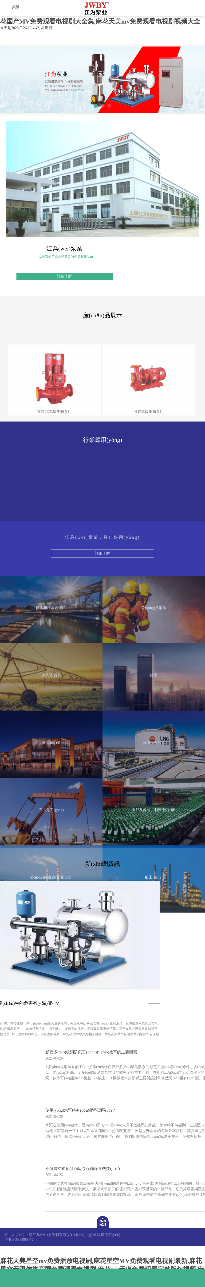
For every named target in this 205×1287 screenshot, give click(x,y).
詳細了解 (102, 654)
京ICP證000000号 (19, 1240)
